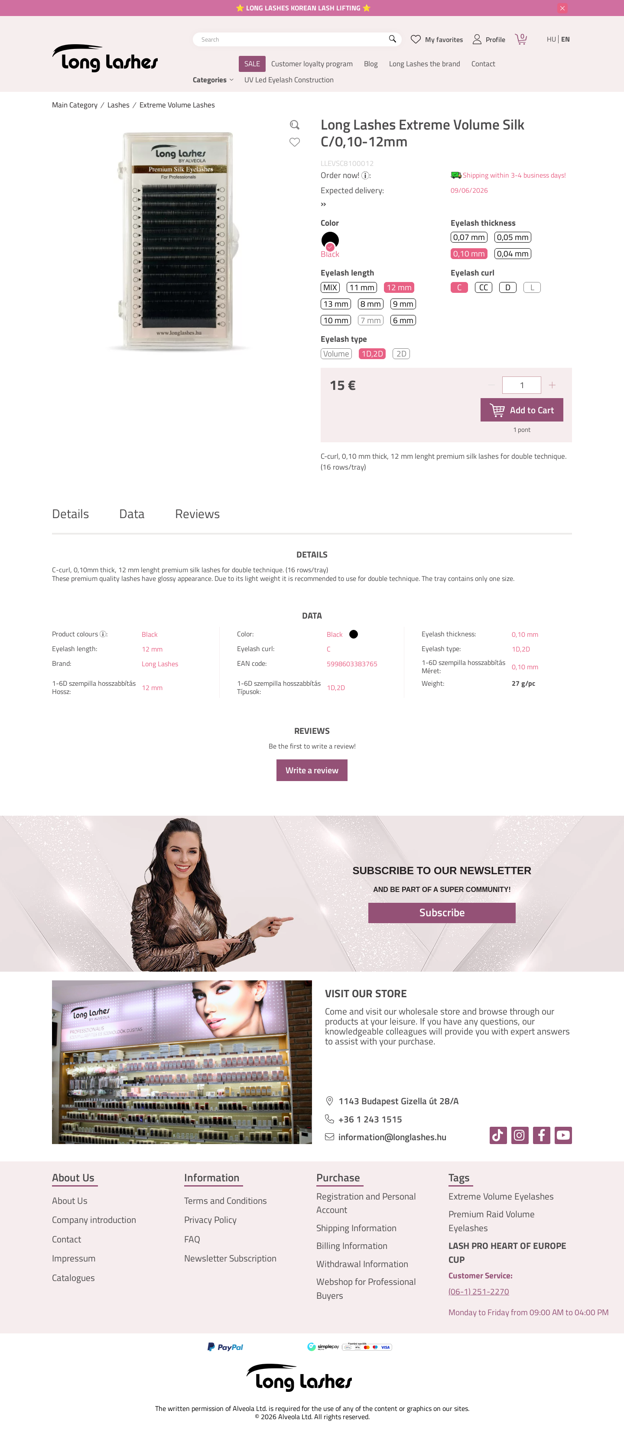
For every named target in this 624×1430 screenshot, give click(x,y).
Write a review (312, 770)
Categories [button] (210, 79)
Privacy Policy (210, 1219)
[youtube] (563, 1135)
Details (70, 513)
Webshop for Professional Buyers (366, 1288)
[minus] (491, 385)
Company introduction (94, 1219)
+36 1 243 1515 (370, 1119)
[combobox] (297, 39)
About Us (70, 1200)
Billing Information (351, 1245)
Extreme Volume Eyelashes (501, 1196)
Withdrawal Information (362, 1264)
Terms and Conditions (225, 1200)
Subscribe (442, 912)
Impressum (74, 1258)
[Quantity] (521, 385)
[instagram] (520, 1135)
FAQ (192, 1239)
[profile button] (489, 39)
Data (132, 513)
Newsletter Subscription (230, 1258)
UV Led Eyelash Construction (289, 79)
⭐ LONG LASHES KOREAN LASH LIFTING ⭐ (303, 8)
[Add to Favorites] (294, 142)
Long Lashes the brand (424, 63)
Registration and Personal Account (366, 1203)
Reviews (197, 513)
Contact (483, 63)
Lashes (118, 105)
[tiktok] (498, 1135)
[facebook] (541, 1135)
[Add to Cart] (522, 410)
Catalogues (73, 1277)
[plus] (552, 385)
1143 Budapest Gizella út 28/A (398, 1101)
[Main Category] (75, 105)
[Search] (393, 39)
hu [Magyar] (551, 39)
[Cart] (521, 39)
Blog (371, 63)
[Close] (562, 8)
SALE (252, 63)
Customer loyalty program (312, 63)
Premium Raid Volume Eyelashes (491, 1221)
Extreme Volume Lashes (177, 105)
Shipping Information (356, 1228)
